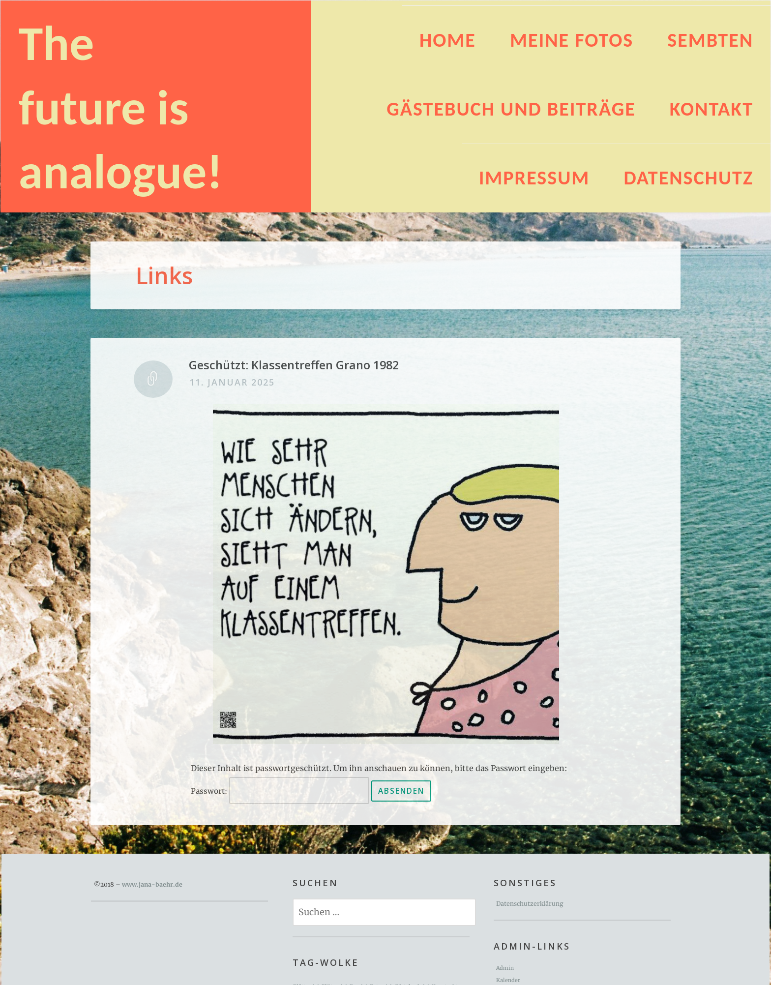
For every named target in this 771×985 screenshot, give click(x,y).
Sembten (710, 40)
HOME (447, 40)
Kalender (508, 980)
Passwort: (280, 791)
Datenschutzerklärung (529, 903)
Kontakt (711, 109)
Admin (505, 968)
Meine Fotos (571, 40)
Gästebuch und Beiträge (510, 109)
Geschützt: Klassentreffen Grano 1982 (294, 365)
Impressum (534, 178)
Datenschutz (688, 178)
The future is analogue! (121, 107)
